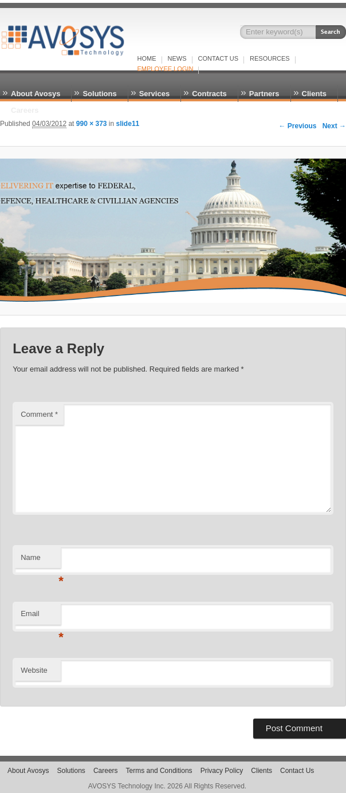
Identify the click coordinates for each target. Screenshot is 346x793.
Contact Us (218, 58)
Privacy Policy (221, 771)
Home (146, 58)
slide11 (128, 124)
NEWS (177, 58)
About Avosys (35, 93)
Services (154, 93)
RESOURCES (270, 58)
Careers (24, 110)
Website (34, 670)
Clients (314, 93)
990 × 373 (91, 124)
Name (41, 561)
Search (331, 32)
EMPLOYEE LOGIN (165, 68)
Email (41, 617)
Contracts (209, 93)
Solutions (99, 93)
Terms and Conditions (159, 771)
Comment (39, 414)
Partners (264, 93)
